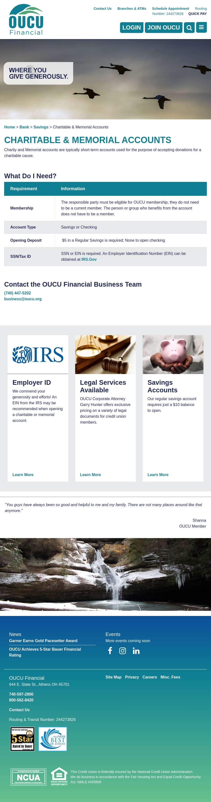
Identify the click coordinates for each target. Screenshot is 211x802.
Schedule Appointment (170, 8)
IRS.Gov (89, 259)
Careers (149, 677)
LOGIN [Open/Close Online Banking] (131, 27)
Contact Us (103, 8)
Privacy (132, 677)
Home (9, 127)
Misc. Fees (170, 677)
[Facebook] (111, 650)
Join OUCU (163, 27)
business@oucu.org (22, 299)
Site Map (113, 677)
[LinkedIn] (136, 650)
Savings (40, 127)
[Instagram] (123, 650)
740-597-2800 (21, 694)
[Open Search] (189, 27)
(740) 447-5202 (17, 293)
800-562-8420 (21, 700)
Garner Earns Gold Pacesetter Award (43, 641)
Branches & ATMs (131, 8)
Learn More (22, 475)
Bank (24, 127)
